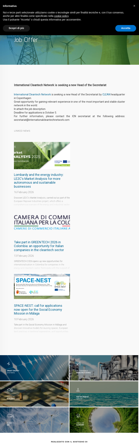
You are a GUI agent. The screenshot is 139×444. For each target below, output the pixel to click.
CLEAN (106, 94)
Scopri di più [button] (16, 28)
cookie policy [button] (61, 16)
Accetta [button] (125, 28)
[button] (134, 6)
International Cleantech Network (32, 94)
